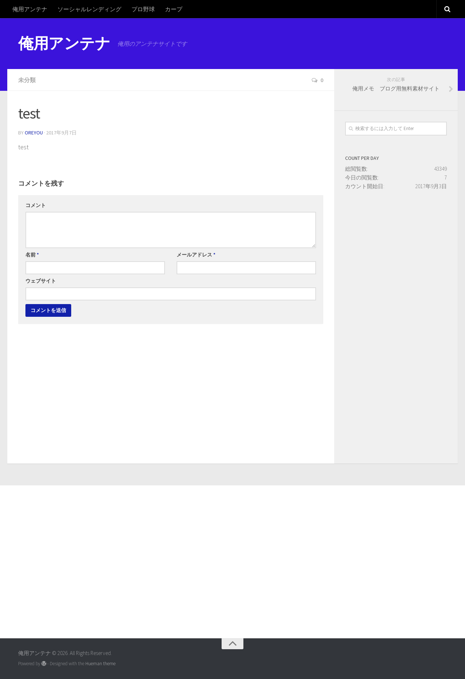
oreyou (34, 132)
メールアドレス (196, 254)
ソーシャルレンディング (89, 9)
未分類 (27, 80)
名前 (32, 254)
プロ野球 (143, 9)
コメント (35, 205)
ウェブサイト (40, 281)
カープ (173, 9)
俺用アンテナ (29, 9)
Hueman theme (100, 663)
